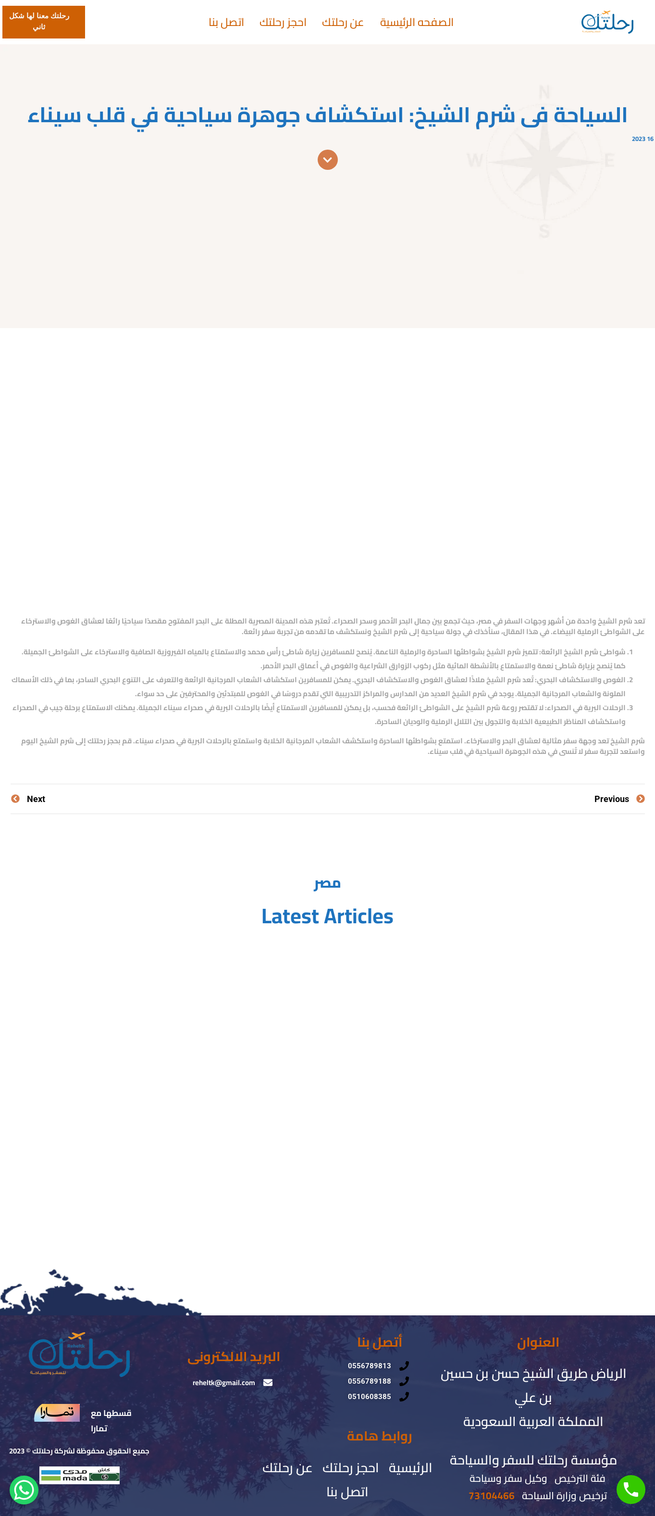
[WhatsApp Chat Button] (24, 1490)
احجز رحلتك (283, 22)
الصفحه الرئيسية (417, 22)
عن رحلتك (343, 22)
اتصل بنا (226, 22)
